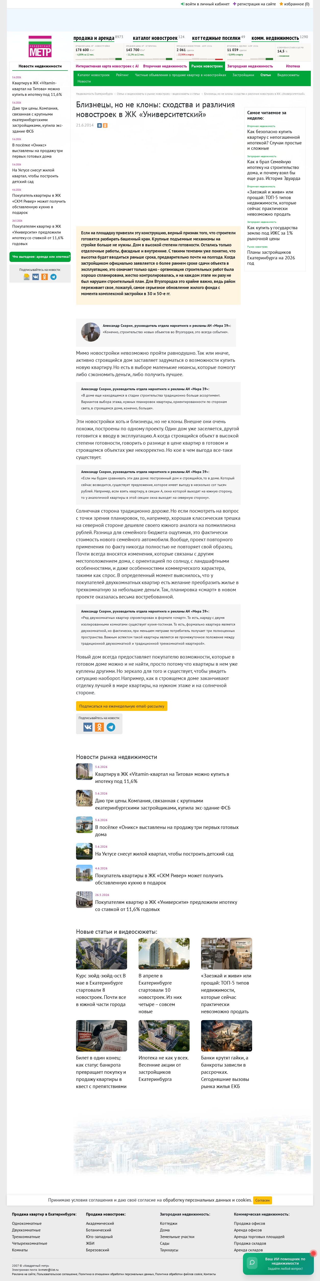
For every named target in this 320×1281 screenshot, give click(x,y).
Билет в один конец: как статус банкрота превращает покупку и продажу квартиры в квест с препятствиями (101, 1072)
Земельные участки (177, 1236)
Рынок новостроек (207, 66)
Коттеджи (168, 1223)
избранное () (294, 3)
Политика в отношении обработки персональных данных (116, 1274)
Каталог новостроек (94, 75)
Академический (100, 1223)
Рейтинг (122, 75)
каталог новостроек (155, 37)
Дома (165, 1229)
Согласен (262, 1200)
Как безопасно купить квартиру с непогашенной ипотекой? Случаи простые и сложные (274, 140)
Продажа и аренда (103, 738)
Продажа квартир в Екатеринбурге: (44, 1214)
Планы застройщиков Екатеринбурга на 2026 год (271, 257)
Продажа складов (250, 1243)
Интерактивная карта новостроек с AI (107, 66)
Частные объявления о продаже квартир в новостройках (180, 75)
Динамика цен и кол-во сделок (170, 745)
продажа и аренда (93, 37)
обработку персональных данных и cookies (207, 1200)
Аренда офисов (248, 1229)
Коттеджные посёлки (214, 738)
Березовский (97, 1249)
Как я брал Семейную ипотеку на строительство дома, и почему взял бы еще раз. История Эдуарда (273, 170)
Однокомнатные (27, 1223)
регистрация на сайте (254, 3)
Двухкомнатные (26, 1229)
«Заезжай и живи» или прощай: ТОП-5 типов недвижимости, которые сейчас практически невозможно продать (271, 203)
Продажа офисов (249, 1223)
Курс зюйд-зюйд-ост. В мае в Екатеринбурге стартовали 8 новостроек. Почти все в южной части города (101, 990)
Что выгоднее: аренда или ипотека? (41, 256)
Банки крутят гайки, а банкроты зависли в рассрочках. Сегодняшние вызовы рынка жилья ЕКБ (225, 1072)
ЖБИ (90, 1243)
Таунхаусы (169, 1249)
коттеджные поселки (216, 37)
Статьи (266, 75)
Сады (164, 1243)
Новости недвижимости (40, 65)
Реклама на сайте (23, 1274)
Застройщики (243, 75)
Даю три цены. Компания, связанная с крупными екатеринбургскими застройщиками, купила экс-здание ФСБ (37, 120)
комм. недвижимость (275, 37)
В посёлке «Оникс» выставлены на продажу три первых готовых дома (37, 150)
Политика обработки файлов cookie (178, 1274)
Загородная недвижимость (250, 66)
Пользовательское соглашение (57, 1274)
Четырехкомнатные (29, 1243)
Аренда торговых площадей (259, 1236)
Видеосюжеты (288, 75)
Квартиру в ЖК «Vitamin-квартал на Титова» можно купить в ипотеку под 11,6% (37, 88)
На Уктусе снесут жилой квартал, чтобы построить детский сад (35, 175)
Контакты (210, 1274)
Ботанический (98, 1229)
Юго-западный (99, 1236)
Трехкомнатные (26, 1236)
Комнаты (20, 1249)
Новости (84, 81)
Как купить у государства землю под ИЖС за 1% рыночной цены (272, 233)
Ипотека (293, 66)
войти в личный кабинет (205, 3)
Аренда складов (248, 1249)
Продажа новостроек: (106, 1214)
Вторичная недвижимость (165, 66)
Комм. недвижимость (105, 745)
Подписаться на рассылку (121, 706)
